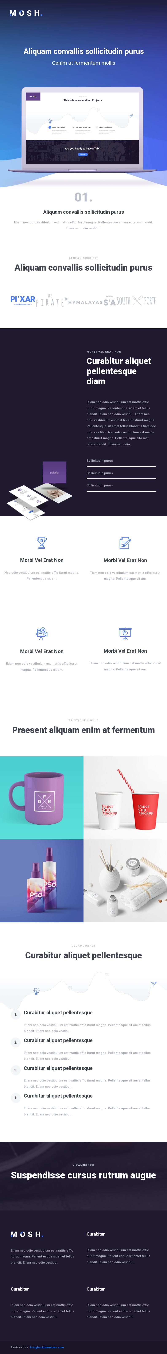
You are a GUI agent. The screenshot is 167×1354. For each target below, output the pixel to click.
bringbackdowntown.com (47, 1347)
